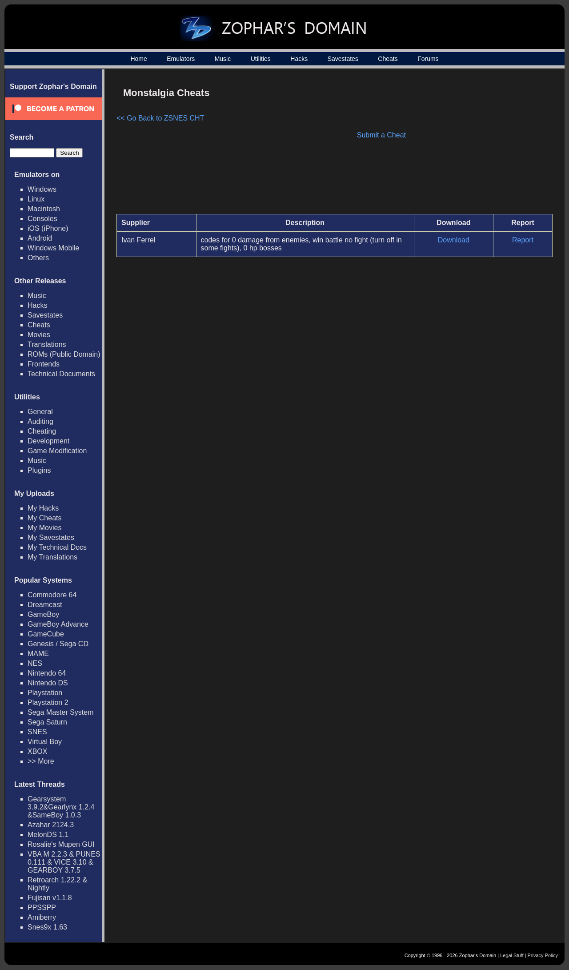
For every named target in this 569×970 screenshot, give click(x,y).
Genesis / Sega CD (58, 644)
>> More (41, 761)
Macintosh (44, 209)
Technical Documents (61, 374)
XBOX (37, 751)
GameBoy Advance (58, 624)
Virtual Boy (45, 741)
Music (223, 58)
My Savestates (51, 537)
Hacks (299, 58)
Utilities (261, 58)
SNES (37, 732)
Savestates (343, 58)
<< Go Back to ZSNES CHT (160, 118)
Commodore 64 (52, 595)
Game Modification (57, 451)
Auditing (40, 421)
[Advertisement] (477, 145)
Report (522, 240)
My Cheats (44, 518)
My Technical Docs (57, 547)
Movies (39, 334)
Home (138, 58)
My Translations (52, 557)
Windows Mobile (53, 248)
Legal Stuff (511, 955)
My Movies (44, 527)
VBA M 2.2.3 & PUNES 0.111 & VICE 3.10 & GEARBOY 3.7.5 (64, 862)
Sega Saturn (47, 722)
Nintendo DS (48, 683)
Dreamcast (45, 604)
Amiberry (42, 917)
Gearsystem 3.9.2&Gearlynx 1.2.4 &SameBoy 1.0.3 (61, 807)
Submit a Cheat (381, 135)
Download (453, 240)
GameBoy (43, 614)
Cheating (42, 431)
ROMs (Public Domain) (64, 354)
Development (48, 441)
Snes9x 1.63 (47, 927)
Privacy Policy (543, 955)
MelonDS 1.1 (48, 834)
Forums (427, 58)
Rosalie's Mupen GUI (61, 844)
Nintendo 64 (47, 673)
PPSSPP (42, 907)
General (40, 411)
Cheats (387, 58)
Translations (47, 344)
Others (38, 258)
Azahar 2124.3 (51, 825)
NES (35, 663)
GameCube (46, 634)
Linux (36, 199)
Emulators (181, 58)
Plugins (39, 470)
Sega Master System (61, 712)
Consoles (42, 218)
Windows (42, 189)
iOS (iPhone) (48, 228)
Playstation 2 (48, 702)
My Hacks (43, 508)
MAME (38, 653)
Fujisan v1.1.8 (50, 898)
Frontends (44, 364)
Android (40, 238)
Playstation (45, 692)
